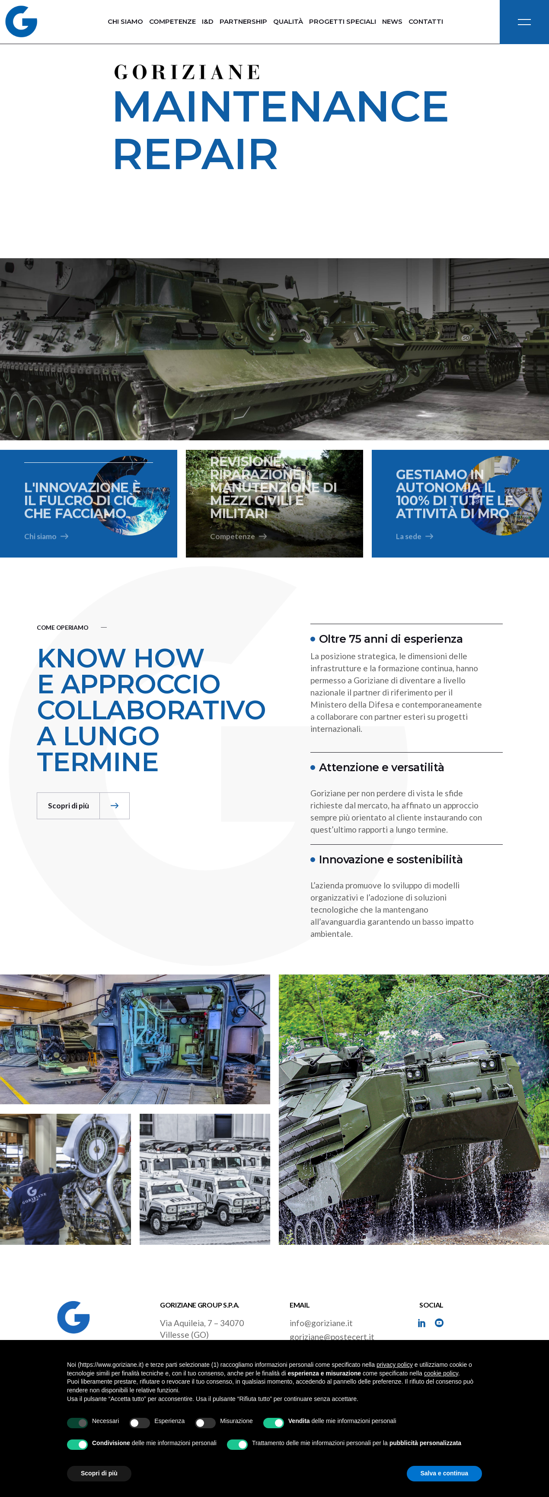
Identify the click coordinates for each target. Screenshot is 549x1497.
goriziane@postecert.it (332, 1337)
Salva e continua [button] (444, 1473)
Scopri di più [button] (99, 1473)
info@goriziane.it (321, 1323)
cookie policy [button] (441, 1373)
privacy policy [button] (395, 1364)
